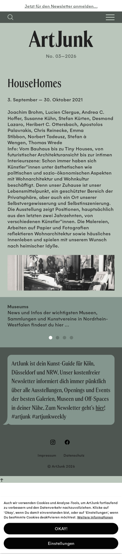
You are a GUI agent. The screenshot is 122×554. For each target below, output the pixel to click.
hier (100, 407)
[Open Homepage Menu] (110, 17)
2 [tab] (57, 337)
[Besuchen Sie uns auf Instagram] (53, 442)
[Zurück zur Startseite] (61, 38)
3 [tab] (64, 337)
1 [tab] (50, 337)
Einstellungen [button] (61, 541)
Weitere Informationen (95, 515)
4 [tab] (71, 337)
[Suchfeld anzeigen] (10, 17)
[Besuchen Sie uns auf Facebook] (68, 442)
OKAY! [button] (61, 527)
